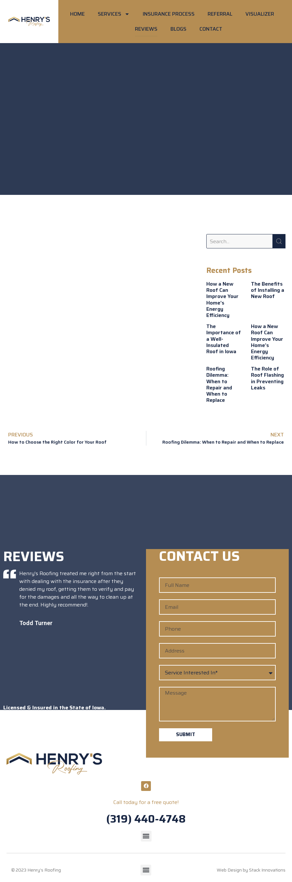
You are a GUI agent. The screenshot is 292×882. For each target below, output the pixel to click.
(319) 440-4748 (146, 819)
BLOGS (178, 29)
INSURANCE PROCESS (169, 14)
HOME (77, 14)
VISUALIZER (259, 14)
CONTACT (210, 29)
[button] (146, 836)
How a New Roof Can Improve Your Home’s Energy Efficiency (222, 299)
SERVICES (114, 14)
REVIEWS (146, 29)
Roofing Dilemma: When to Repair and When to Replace (219, 384)
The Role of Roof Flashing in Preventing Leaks (267, 378)
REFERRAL (220, 14)
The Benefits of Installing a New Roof (267, 290)
